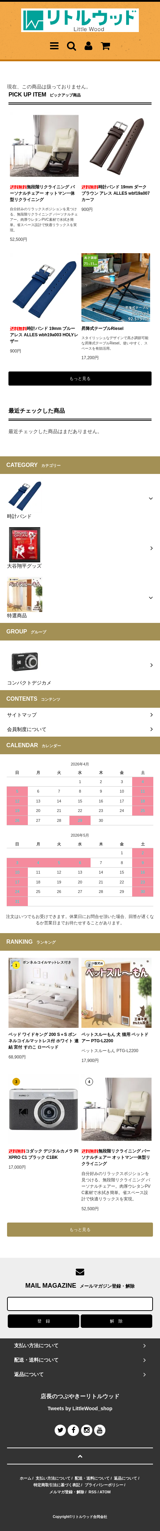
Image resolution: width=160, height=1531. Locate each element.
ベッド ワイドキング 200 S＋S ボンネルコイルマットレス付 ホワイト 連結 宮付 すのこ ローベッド (43, 1041)
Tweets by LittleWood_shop (80, 1408)
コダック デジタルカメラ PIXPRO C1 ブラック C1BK (43, 1154)
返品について (125, 1478)
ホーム (25, 1478)
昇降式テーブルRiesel (102, 328)
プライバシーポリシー (104, 1485)
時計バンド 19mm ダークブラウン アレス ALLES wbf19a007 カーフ (115, 193)
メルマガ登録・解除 (66, 1492)
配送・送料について (92, 1478)
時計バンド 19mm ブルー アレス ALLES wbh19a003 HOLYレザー (44, 335)
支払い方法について (53, 1478)
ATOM (105, 1492)
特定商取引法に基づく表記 (56, 1485)
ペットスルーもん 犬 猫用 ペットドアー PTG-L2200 (114, 1037)
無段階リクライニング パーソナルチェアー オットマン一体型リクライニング (42, 193)
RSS (92, 1492)
